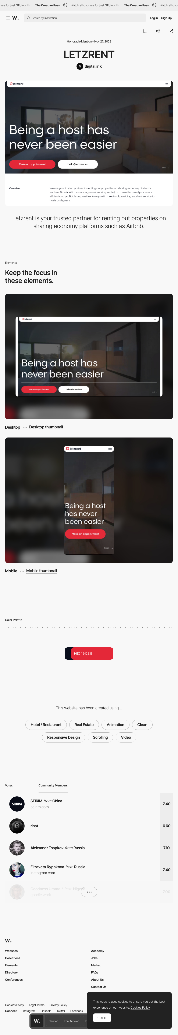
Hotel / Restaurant (46, 724)
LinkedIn (46, 1011)
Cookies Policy (14, 1005)
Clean (142, 724)
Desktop (12, 427)
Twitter (61, 1011)
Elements (11, 965)
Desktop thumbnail (46, 427)
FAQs (94, 972)
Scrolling (100, 737)
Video (126, 737)
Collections (12, 958)
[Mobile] (89, 500)
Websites (11, 951)
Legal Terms (36, 1005)
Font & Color (71, 1021)
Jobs (94, 958)
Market (96, 965)
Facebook (76, 1011)
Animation (115, 724)
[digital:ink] (89, 66)
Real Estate (84, 724)
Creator (53, 1021)
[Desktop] (89, 356)
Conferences (14, 979)
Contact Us (98, 987)
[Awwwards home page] (37, 1021)
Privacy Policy (58, 1005)
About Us (97, 979)
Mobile (11, 571)
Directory (11, 972)
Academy (97, 951)
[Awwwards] (15, 18)
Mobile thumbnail (41, 571)
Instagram (29, 1011)
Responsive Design (63, 737)
